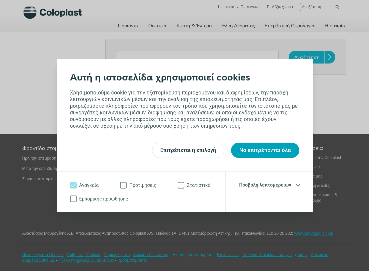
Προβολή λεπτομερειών (265, 185)
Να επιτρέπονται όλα (265, 150)
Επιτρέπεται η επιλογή (188, 150)
